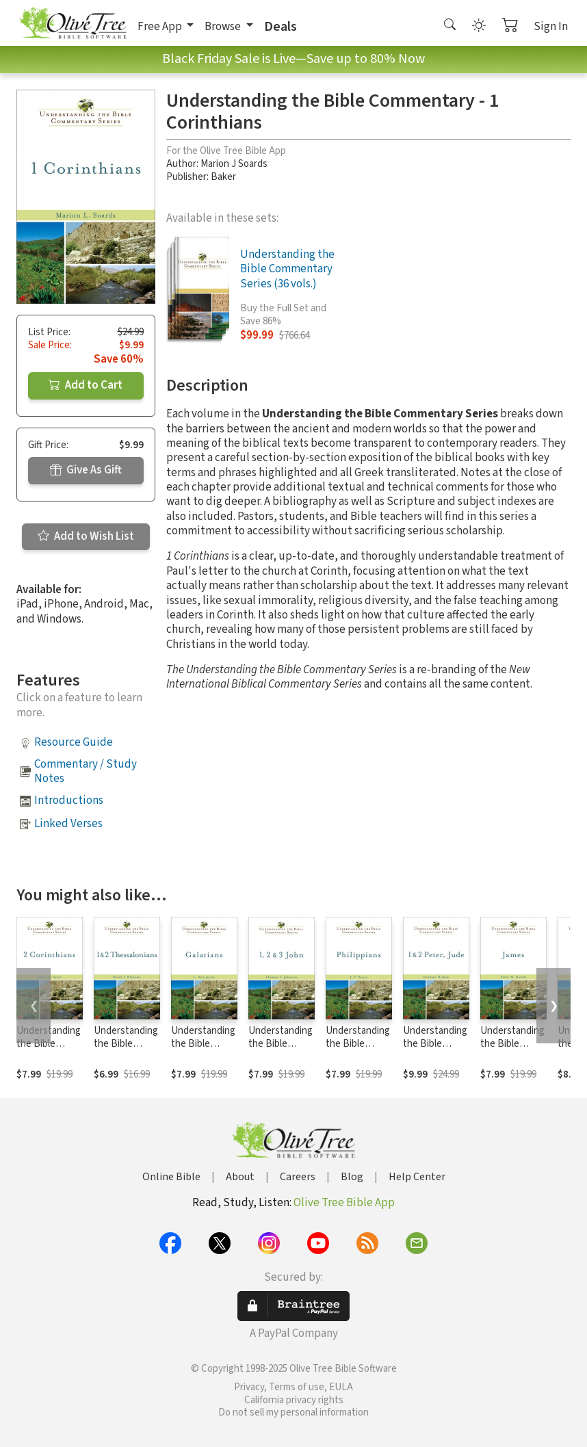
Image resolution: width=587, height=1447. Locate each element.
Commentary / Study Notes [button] (85, 771)
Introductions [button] (68, 800)
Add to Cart (85, 385)
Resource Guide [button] (73, 742)
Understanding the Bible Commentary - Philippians (358, 1050)
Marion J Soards (234, 164)
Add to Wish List (86, 536)
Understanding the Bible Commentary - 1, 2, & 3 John (280, 1050)
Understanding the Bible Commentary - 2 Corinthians (48, 1050)
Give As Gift (86, 470)
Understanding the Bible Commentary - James (512, 1050)
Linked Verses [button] (68, 824)
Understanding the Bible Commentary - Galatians (203, 1050)
